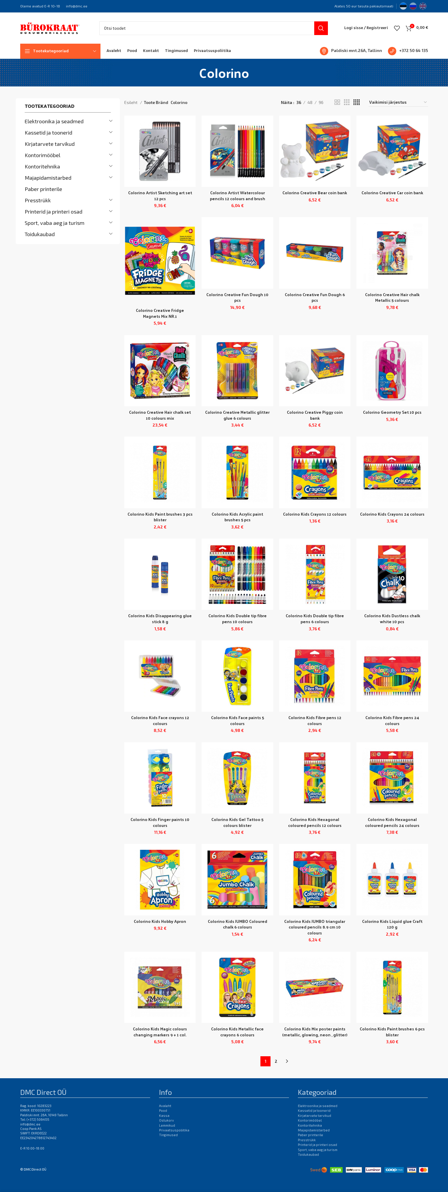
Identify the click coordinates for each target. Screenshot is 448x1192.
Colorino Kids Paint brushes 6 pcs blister (392, 1031)
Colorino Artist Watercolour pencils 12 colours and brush (237, 195)
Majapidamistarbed (48, 177)
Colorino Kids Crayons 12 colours (315, 514)
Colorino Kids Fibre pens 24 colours (392, 720)
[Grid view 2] (337, 102)
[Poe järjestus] (398, 102)
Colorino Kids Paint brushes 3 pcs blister (160, 517)
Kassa (164, 1115)
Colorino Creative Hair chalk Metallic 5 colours (392, 297)
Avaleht (165, 1106)
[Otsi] (213, 28)
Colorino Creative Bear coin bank (314, 192)
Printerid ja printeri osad (53, 211)
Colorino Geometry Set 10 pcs (392, 412)
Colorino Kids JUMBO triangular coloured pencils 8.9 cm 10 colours (314, 927)
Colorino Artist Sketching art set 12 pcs (160, 195)
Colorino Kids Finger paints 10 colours (160, 822)
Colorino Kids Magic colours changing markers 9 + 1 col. (160, 1031)
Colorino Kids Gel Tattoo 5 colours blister (237, 822)
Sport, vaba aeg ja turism (54, 223)
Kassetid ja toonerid (48, 132)
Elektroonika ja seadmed (54, 121)
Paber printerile (43, 189)
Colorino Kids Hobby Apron (160, 921)
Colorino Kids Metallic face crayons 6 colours (237, 1031)
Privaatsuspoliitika (174, 1130)
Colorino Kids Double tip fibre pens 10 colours (237, 618)
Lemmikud (167, 1125)
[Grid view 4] (356, 102)
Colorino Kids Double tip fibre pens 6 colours (315, 618)
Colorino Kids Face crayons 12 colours (160, 720)
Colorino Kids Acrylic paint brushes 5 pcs (237, 517)
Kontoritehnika (42, 166)
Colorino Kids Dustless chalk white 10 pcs (392, 618)
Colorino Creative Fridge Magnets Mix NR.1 (160, 313)
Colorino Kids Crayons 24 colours (392, 514)
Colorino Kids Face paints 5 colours (237, 720)
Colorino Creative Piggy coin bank (315, 415)
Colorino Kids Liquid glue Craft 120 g (392, 924)
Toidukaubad (40, 234)
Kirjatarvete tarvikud (50, 143)
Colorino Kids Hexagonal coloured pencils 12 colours (315, 822)
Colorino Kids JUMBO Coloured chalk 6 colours (237, 924)
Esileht (131, 102)
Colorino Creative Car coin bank (392, 192)
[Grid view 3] (347, 102)
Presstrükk (38, 200)
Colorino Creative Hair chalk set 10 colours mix (160, 415)
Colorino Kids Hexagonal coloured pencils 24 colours (392, 822)
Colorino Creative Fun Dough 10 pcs (237, 297)
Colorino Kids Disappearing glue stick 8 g (160, 618)
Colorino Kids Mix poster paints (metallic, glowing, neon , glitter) (314, 1031)
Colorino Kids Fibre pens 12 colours (314, 720)
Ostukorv (166, 1120)
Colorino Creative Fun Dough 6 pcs (315, 297)
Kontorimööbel (42, 155)
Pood (163, 1110)
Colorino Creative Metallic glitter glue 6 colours (237, 415)
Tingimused (168, 1135)
